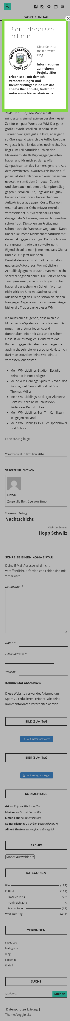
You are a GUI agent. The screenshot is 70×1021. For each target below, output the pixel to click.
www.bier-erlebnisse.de (35, 93)
